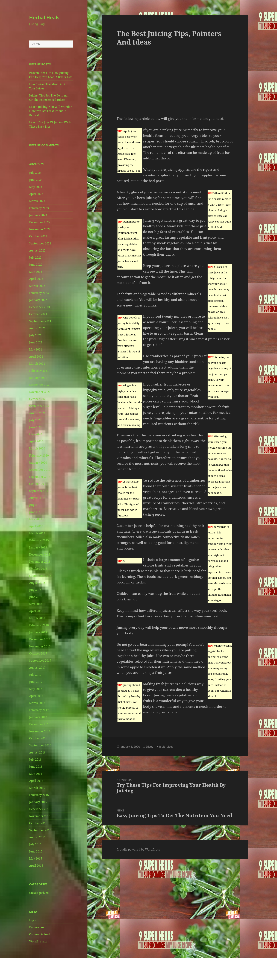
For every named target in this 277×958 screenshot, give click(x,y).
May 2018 (35, 604)
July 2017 (35, 675)
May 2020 (35, 434)
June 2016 (35, 767)
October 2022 (38, 236)
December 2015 (39, 809)
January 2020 (38, 463)
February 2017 (39, 710)
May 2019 (35, 519)
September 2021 (40, 321)
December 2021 (39, 307)
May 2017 (35, 689)
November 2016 (40, 731)
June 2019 (35, 512)
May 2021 (35, 349)
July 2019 (35, 505)
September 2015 (40, 830)
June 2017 (35, 682)
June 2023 (35, 180)
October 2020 (38, 399)
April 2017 (36, 696)
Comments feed (39, 934)
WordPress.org (39, 941)
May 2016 (35, 774)
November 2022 (40, 229)
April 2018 (36, 611)
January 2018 (38, 632)
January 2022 (38, 300)
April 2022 (36, 279)
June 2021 (35, 342)
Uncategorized (39, 893)
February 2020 (39, 455)
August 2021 (37, 328)
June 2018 (35, 597)
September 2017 (40, 660)
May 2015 (35, 858)
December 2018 (39, 554)
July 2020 (35, 420)
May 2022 (35, 272)
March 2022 (37, 286)
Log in (33, 920)
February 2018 (39, 625)
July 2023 (35, 173)
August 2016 (37, 752)
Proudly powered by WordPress (138, 849)
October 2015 (38, 823)
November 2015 (40, 816)
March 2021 (37, 364)
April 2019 (36, 526)
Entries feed (37, 927)
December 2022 (39, 222)
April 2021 (36, 356)
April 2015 (36, 866)
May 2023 (35, 187)
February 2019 (39, 540)
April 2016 (36, 781)
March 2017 (37, 703)
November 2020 (40, 392)
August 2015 (37, 837)
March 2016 (37, 788)
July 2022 (35, 257)
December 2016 (39, 724)
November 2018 (40, 561)
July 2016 (35, 759)
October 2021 (38, 314)
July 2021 (35, 335)
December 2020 (39, 385)
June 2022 (35, 265)
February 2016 (39, 795)
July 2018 (35, 590)
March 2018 (37, 618)
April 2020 (36, 441)
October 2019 (38, 484)
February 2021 (39, 371)
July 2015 (35, 844)
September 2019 (40, 491)
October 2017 (38, 653)
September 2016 (40, 745)
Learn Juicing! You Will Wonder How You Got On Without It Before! (50, 111)
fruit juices (166, 747)
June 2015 (35, 851)
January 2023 (38, 215)
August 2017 (37, 668)
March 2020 (37, 448)
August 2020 (37, 413)
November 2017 (40, 646)
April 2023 (36, 194)
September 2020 (40, 406)
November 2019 (40, 477)
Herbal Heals (44, 17)
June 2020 (35, 427)
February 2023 (39, 208)
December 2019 (39, 470)
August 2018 (37, 583)
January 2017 (38, 717)
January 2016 (38, 802)
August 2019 (37, 498)
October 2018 (38, 569)
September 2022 (40, 243)
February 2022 (39, 293)
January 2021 (38, 378)
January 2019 (38, 547)
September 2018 (40, 576)
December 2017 (39, 639)
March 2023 (37, 201)
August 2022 (37, 250)
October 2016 (38, 738)
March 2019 (37, 533)
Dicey (149, 747)
